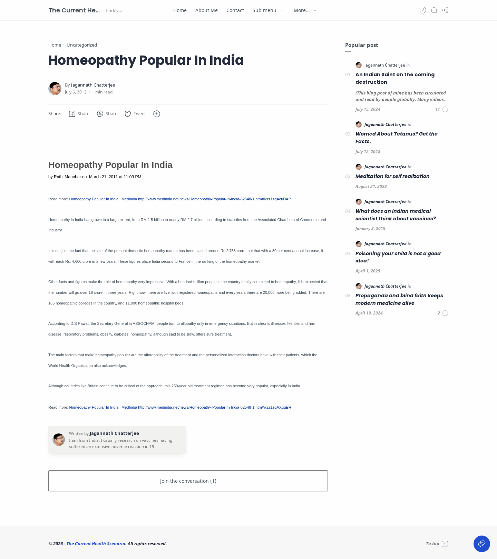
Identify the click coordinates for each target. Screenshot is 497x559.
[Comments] (442, 109)
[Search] (434, 10)
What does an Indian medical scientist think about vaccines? (395, 215)
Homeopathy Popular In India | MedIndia (103, 199)
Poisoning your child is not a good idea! (398, 257)
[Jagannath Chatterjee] (93, 85)
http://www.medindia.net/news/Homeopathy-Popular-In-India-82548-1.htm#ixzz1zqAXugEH (214, 407)
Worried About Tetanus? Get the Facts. (396, 137)
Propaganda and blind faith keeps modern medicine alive (399, 299)
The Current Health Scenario (76, 10)
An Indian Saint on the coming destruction (395, 78)
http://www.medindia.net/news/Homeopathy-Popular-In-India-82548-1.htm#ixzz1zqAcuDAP (214, 199)
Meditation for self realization (392, 176)
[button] (423, 10)
